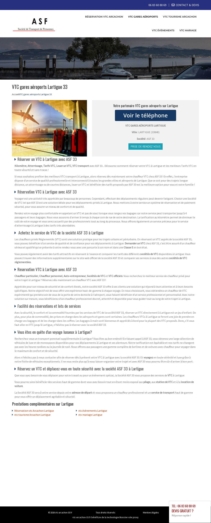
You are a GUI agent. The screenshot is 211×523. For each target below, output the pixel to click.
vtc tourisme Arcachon (180, 16)
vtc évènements (163, 30)
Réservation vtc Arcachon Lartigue (34, 410)
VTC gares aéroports (143, 16)
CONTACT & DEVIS (187, 5)
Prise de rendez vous (146, 146)
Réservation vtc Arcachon (104, 16)
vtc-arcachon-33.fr (63, 512)
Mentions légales (151, 512)
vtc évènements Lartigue (92, 410)
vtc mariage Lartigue (90, 414)
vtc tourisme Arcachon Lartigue (32, 414)
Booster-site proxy (129, 517)
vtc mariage (188, 30)
